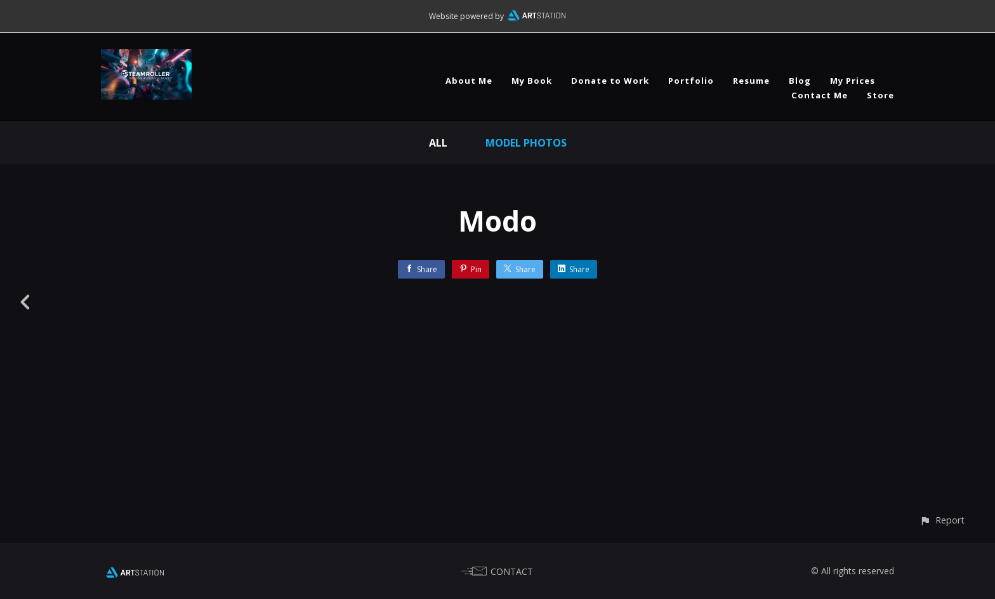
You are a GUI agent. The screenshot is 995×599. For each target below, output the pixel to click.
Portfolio (691, 80)
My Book (531, 80)
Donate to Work (610, 80)
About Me (468, 80)
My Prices (852, 80)
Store (880, 95)
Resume (751, 80)
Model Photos (526, 143)
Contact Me (819, 95)
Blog (800, 80)
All (438, 143)
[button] (942, 520)
